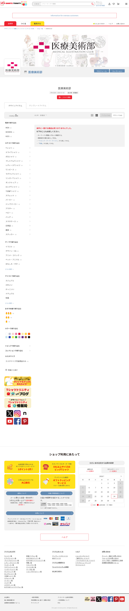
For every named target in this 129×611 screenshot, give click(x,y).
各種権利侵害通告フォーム (110, 563)
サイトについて (80, 565)
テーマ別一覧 (30, 569)
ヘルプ (111, 24)
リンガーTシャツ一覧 (11, 569)
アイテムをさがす (9, 552)
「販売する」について (82, 558)
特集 (40, 143)
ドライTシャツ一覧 (10, 558)
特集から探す (13, 370)
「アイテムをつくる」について (85, 560)
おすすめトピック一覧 (33, 558)
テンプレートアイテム (37, 105)
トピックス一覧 (31, 565)
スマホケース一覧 (9, 585)
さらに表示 (8, 269)
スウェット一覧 (9, 578)
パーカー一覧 (8, 580)
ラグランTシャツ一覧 (11, 567)
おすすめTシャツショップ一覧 (35, 560)
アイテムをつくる (57, 552)
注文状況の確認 (100, 5)
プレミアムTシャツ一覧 (11, 560)
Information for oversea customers (64, 15)
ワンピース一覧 (9, 565)
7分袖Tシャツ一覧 (10, 576)
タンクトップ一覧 (9, 572)
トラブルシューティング (83, 563)
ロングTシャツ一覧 (10, 574)
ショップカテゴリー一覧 (34, 572)
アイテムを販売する (58, 563)
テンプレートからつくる (60, 556)
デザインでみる (117, 115)
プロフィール (101, 71)
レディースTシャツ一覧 (11, 563)
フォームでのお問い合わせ (110, 558)
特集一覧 (29, 563)
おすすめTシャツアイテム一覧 (13, 587)
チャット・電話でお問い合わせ (111, 556)
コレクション (117, 71)
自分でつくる (56, 558)
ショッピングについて (82, 556)
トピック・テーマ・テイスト (48, 141)
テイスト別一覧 (31, 567)
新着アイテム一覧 (31, 556)
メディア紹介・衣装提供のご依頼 (112, 560)
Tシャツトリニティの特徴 (60, 567)
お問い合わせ (120, 24)
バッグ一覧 (7, 583)
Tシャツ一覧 (8, 556)
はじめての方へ (57, 571)
